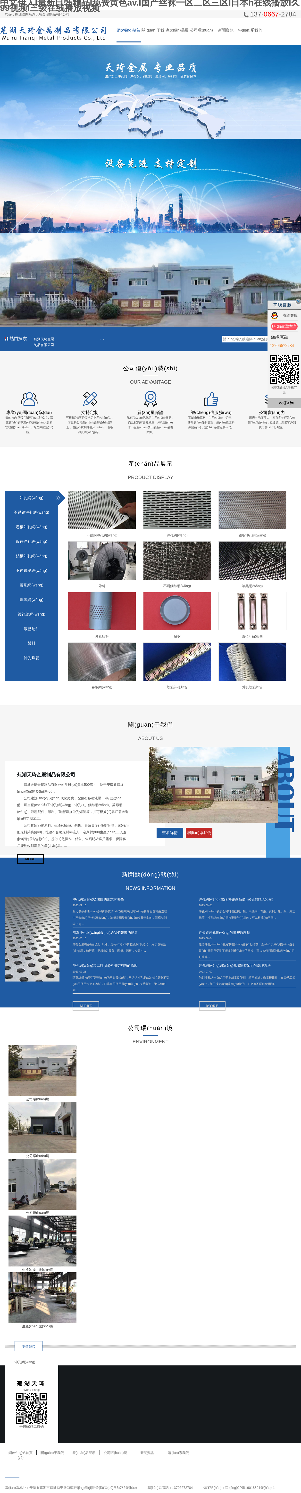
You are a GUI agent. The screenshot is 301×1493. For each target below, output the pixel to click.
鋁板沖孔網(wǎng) (31, 556)
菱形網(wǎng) (31, 585)
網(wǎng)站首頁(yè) (128, 35)
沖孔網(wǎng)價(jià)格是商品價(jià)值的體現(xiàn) (236, 899)
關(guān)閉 (298, 301)
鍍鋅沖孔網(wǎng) (31, 541)
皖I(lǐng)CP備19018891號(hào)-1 (250, 1488)
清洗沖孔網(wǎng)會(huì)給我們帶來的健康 (105, 932)
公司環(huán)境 (201, 35)
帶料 (31, 643)
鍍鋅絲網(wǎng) (31, 614)
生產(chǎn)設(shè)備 (37, 1269)
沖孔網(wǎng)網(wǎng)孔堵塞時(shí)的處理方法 (235, 965)
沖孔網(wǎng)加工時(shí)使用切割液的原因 (105, 965)
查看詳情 (170, 833)
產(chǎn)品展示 (177, 35)
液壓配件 (31, 629)
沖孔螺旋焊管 (252, 687)
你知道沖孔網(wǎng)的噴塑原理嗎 (224, 932)
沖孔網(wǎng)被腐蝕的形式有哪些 (98, 899)
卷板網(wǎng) (102, 687)
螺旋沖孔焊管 (177, 687)
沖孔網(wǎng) (31, 498)
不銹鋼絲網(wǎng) (31, 570)
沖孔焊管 (31, 658)
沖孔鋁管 (102, 636)
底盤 (177, 636)
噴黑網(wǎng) (31, 600)
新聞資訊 (226, 30)
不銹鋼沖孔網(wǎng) (31, 512)
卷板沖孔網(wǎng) (31, 527)
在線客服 (290, 315)
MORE (30, 859)
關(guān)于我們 (153, 35)
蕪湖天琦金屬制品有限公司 (44, 339)
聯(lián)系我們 (250, 30)
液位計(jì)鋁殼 (252, 636)
